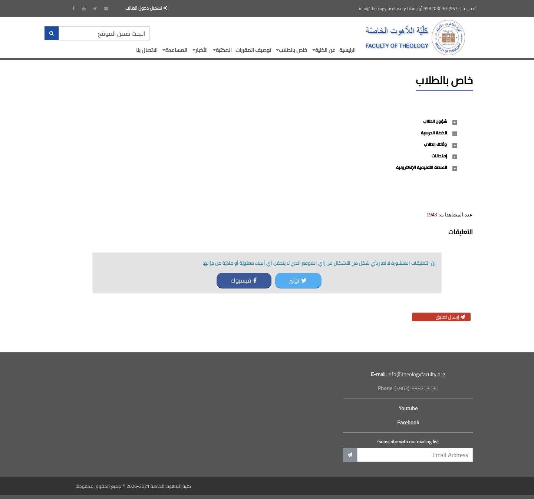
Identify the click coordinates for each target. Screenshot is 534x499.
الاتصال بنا (147, 50)
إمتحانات (439, 156)
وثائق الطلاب (435, 145)
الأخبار (201, 50)
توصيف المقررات (253, 50)
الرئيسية (347, 50)
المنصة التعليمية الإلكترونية (421, 168)
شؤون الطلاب (435, 122)
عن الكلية (325, 50)
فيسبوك (244, 280)
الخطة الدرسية (434, 133)
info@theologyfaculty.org (382, 8)
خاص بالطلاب (293, 50)
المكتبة (224, 50)
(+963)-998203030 (442, 8)
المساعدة (176, 50)
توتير (298, 280)
